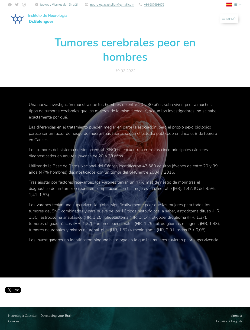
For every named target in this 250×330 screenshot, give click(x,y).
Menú (229, 19)
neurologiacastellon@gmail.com (112, 4)
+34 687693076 (154, 4)
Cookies (13, 321)
